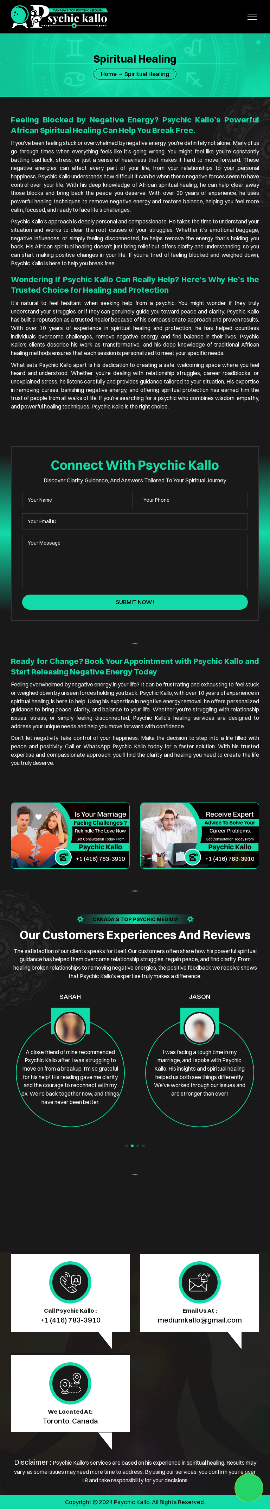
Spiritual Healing (146, 73)
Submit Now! (135, 601)
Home (109, 73)
